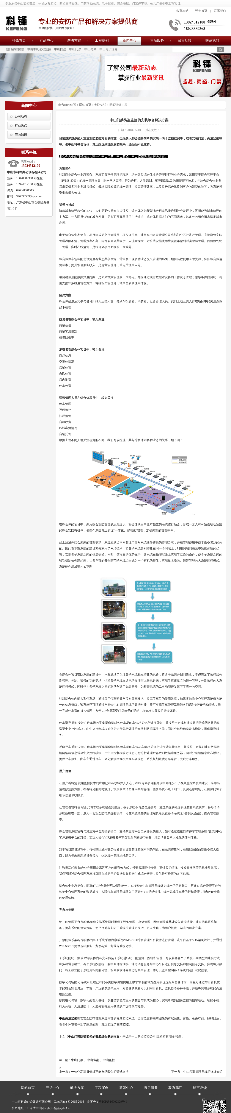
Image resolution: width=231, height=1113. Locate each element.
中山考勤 (90, 49)
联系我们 (220, 10)
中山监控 (109, 1060)
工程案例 (102, 40)
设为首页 (201, 10)
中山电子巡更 (108, 49)
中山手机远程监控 (39, 49)
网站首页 (85, 104)
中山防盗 (60, 49)
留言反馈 (185, 40)
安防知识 (21, 134)
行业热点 (21, 125)
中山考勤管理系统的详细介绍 (203, 1071)
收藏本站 (182, 10)
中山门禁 (75, 49)
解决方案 (74, 40)
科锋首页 (19, 40)
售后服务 (157, 40)
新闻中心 (129, 40)
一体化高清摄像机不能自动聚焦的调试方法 (100, 1071)
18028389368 (194, 29)
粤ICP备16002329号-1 (113, 1101)
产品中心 (46, 40)
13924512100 (194, 22)
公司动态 (21, 116)
